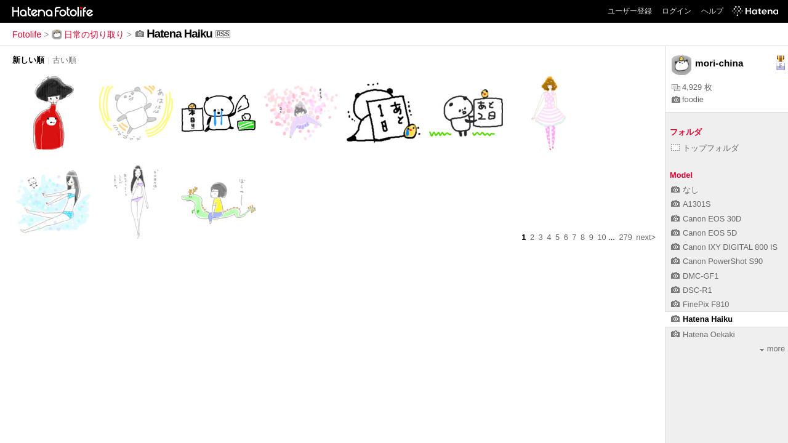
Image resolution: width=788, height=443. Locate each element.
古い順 (64, 60)
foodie (688, 99)
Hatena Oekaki (703, 334)
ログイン (676, 11)
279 (625, 237)
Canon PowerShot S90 (717, 261)
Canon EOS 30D (706, 218)
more (772, 348)
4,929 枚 (692, 87)
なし (685, 189)
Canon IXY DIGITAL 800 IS (724, 247)
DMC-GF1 (694, 276)
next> (646, 237)
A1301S (691, 204)
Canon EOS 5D (704, 232)
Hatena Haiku (702, 319)
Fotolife (26, 34)
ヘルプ (712, 11)
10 (601, 237)
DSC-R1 (691, 290)
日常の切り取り (88, 34)
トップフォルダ (705, 148)
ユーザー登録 (630, 11)
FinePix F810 (700, 304)
